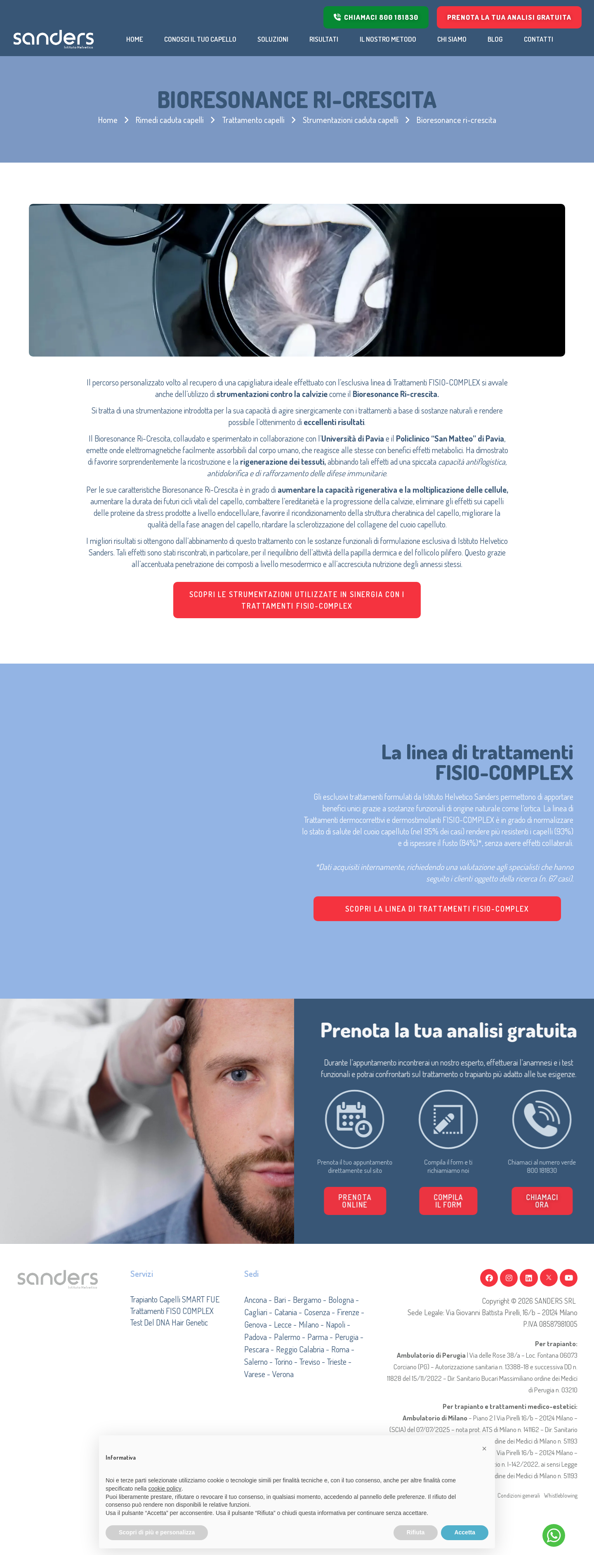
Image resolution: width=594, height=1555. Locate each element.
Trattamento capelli (253, 119)
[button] (503, 1201)
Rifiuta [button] (416, 1532)
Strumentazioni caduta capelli (350, 119)
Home (108, 119)
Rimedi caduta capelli (170, 119)
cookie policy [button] (165, 1488)
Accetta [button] (464, 1532)
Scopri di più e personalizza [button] (157, 1532)
